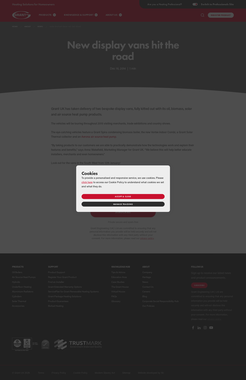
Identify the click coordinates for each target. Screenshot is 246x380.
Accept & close (123, 196)
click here (87, 182)
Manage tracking (123, 204)
